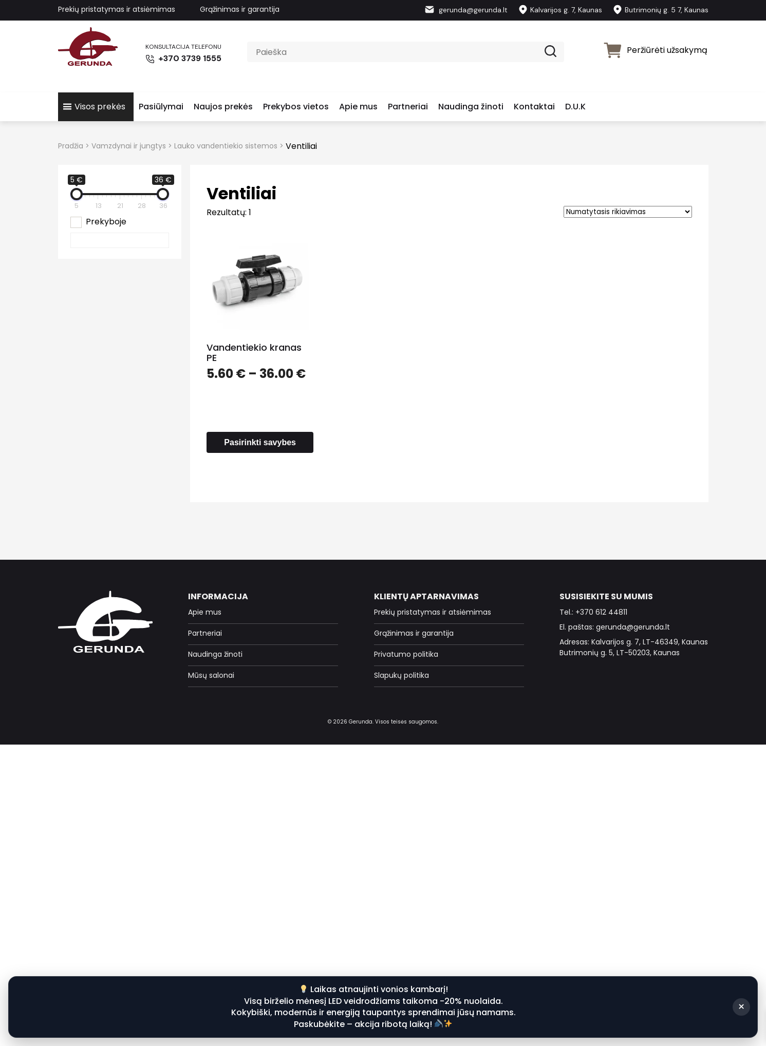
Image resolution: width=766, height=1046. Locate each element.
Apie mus (358, 106)
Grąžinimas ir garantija (239, 9)
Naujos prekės (223, 106)
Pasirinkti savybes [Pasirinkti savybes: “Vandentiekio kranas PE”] (260, 442)
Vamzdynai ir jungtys (128, 146)
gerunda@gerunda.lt (466, 9)
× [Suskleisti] (741, 1007)
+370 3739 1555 (182, 58)
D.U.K (575, 106)
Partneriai (408, 106)
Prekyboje (106, 221)
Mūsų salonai (211, 675)
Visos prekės (99, 106)
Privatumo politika (406, 654)
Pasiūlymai (161, 106)
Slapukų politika (401, 675)
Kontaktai (534, 106)
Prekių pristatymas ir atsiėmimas (116, 9)
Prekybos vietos (296, 106)
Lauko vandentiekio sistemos (225, 146)
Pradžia (70, 146)
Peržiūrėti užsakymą (655, 50)
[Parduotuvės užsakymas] (628, 212)
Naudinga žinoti (470, 106)
